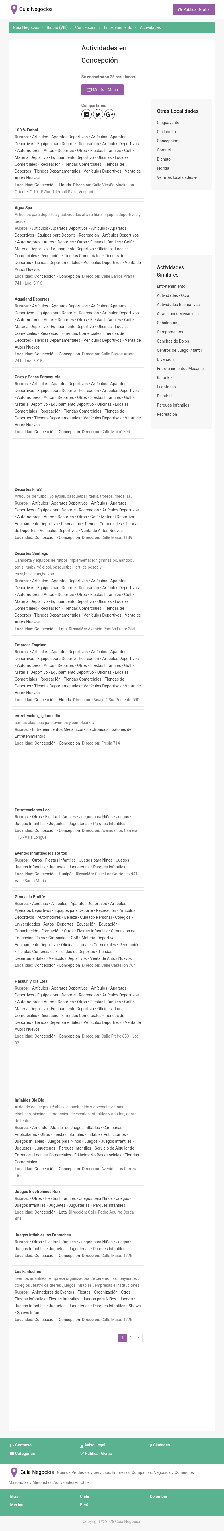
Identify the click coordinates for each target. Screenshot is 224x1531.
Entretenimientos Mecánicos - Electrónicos (70, 730)
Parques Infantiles (109, 824)
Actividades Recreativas (178, 305)
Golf (128, 151)
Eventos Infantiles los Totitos (41, 853)
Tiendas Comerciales (82, 164)
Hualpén (66, 874)
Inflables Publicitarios (106, 1135)
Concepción (45, 185)
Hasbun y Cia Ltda (31, 981)
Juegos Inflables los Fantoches (43, 1235)
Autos (49, 151)
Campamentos (170, 332)
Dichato (164, 159)
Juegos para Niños (96, 817)
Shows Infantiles (32, 1313)
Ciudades (160, 1445)
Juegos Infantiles (30, 824)
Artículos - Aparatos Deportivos (60, 137)
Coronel (164, 150)
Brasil (15, 1497)
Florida (65, 185)
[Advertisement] (42, 70)
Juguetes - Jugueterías (69, 824)
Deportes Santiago (31, 554)
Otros (82, 151)
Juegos (122, 817)
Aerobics (40, 904)
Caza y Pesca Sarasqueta (38, 377)
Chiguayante (168, 123)
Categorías (22, 1453)
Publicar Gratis (194, 10)
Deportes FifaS (28, 490)
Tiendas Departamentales (57, 171)
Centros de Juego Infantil (179, 350)
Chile (84, 1497)
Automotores (28, 151)
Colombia (158, 1497)
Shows (135, 1306)
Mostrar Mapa (102, 90)
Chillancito (166, 132)
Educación (86, 924)
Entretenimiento (171, 286)
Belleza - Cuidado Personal (88, 917)
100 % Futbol (26, 130)
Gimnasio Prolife (30, 897)
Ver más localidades (177, 177)
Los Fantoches (28, 1272)
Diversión (165, 360)
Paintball (165, 396)
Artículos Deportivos (120, 144)
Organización (106, 1292)
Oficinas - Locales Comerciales (88, 945)
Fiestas (84, 1292)
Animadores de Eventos (53, 1292)
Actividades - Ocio (173, 296)
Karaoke (164, 378)
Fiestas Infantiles (105, 151)
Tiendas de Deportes (76, 952)
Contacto (21, 1445)
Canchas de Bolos (173, 341)
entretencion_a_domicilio (37, 716)
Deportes (66, 151)
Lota (63, 629)
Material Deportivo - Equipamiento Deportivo (54, 158)
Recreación (50, 164)
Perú (84, 1505)
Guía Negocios (31, 1472)
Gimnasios (58, 938)
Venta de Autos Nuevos (102, 531)
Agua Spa (23, 208)
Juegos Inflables (29, 1141)
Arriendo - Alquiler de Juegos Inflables (66, 1128)
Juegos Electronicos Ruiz (38, 1192)
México (17, 1505)
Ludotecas (166, 387)
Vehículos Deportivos (103, 171)
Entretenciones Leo (32, 810)
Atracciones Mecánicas (178, 314)
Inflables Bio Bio (29, 1100)
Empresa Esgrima (30, 645)
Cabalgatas (167, 323)
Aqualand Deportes (32, 299)
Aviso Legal (92, 1445)
